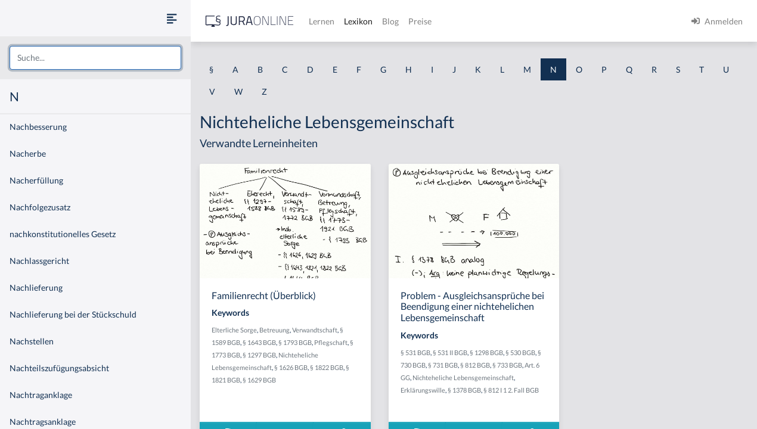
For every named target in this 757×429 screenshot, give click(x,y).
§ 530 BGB (520, 352)
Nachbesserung (38, 127)
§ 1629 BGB (259, 380)
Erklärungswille (423, 390)
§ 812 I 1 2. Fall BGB (511, 390)
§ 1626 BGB (291, 367)
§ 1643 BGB (259, 342)
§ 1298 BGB (486, 352)
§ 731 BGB (443, 365)
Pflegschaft (331, 342)
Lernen (321, 21)
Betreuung (274, 330)
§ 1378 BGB (464, 390)
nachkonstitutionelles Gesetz (63, 234)
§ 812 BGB (475, 365)
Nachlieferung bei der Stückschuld (73, 314)
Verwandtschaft (314, 330)
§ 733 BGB (507, 365)
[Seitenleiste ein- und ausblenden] (171, 18)
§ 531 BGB (415, 352)
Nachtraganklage (41, 395)
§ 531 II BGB (450, 352)
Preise (420, 21)
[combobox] (95, 58)
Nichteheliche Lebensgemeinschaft (463, 377)
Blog (390, 21)
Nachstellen (32, 341)
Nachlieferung (36, 287)
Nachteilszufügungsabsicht (59, 368)
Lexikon (358, 21)
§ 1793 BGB (295, 342)
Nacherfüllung (36, 180)
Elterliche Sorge (234, 330)
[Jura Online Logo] (249, 21)
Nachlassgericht (39, 261)
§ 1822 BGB (326, 367)
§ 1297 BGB (259, 355)
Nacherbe (28, 153)
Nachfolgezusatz (40, 207)
